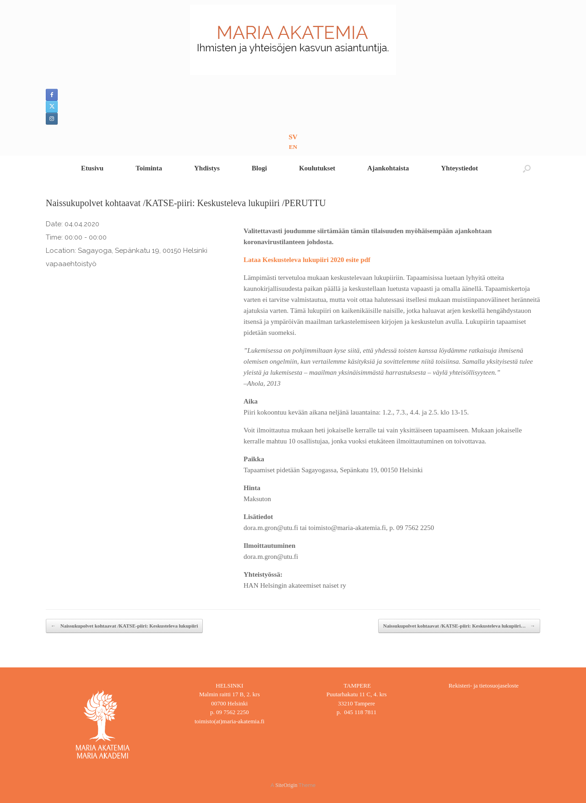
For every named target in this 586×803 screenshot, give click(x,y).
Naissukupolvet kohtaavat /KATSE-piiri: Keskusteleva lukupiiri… (459, 626)
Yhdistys (207, 168)
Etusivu (92, 168)
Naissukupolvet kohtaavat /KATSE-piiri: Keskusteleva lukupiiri (124, 626)
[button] (526, 168)
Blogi (259, 168)
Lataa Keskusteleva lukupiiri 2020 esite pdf (307, 259)
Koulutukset (317, 168)
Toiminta (149, 168)
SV (292, 137)
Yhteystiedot (459, 168)
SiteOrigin (287, 785)
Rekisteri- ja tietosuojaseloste (484, 685)
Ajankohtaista (388, 168)
